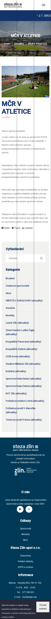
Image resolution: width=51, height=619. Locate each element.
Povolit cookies (43, 607)
